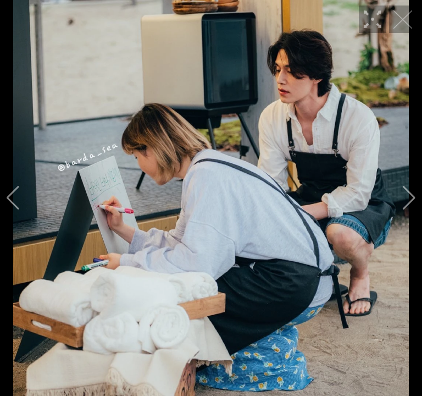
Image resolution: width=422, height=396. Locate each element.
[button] (12, 198)
